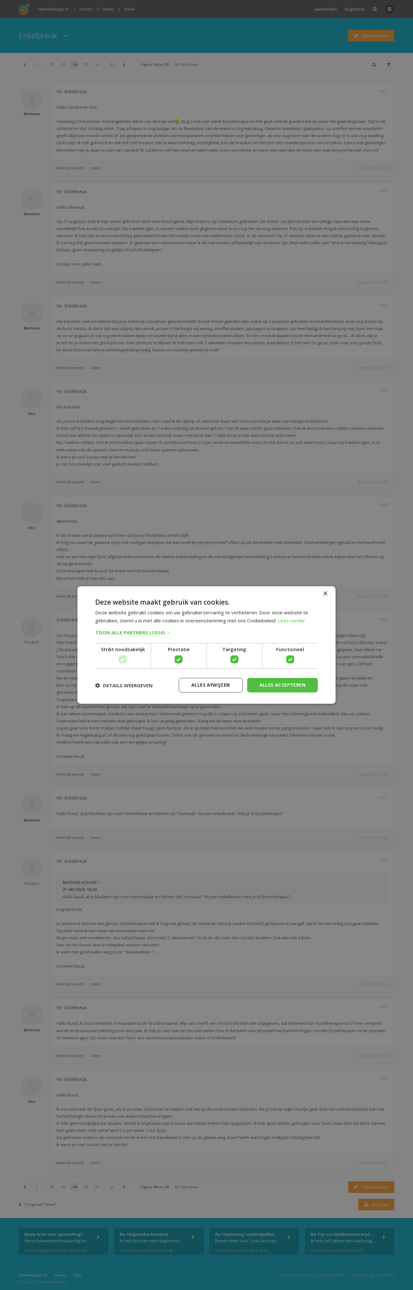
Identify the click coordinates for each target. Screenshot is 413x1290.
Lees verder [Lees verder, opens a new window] (291, 620)
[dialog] (206, 645)
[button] (206, 632)
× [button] (325, 593)
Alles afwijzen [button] (210, 685)
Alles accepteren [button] (282, 685)
